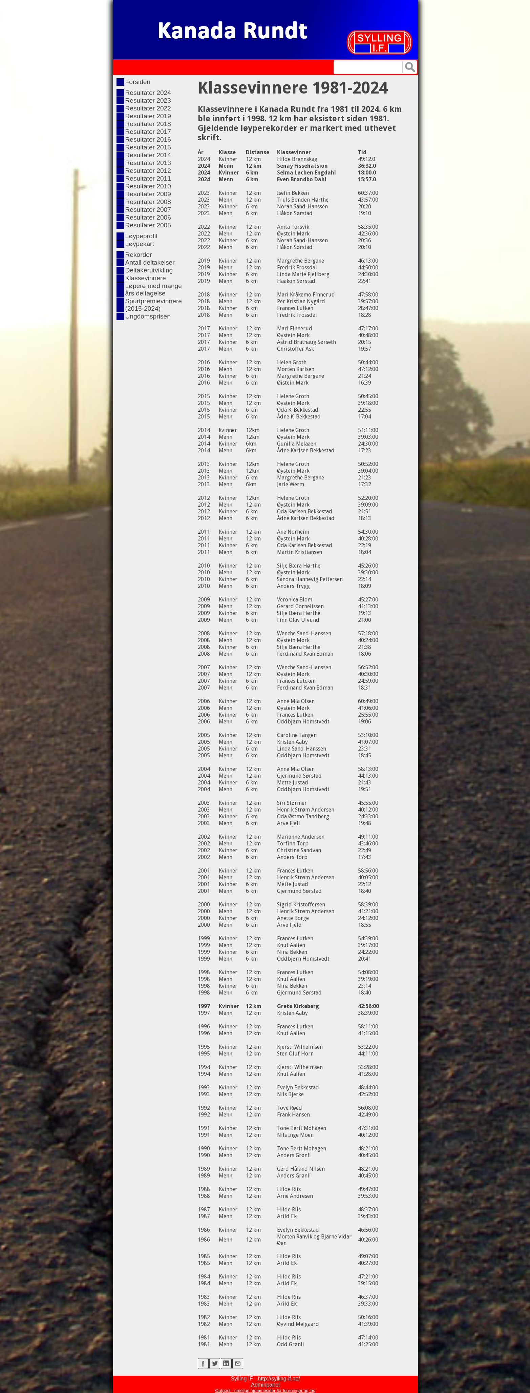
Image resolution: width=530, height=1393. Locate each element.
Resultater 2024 (148, 92)
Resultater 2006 (148, 217)
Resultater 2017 (148, 131)
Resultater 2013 (148, 162)
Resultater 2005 (148, 225)
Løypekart (139, 243)
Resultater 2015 (148, 147)
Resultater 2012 (148, 170)
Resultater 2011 (148, 178)
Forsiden (138, 81)
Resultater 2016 (148, 139)
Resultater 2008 (148, 201)
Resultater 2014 (148, 155)
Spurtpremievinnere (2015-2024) (153, 305)
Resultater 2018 (148, 123)
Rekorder (138, 254)
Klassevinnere (145, 278)
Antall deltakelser (150, 262)
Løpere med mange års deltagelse (153, 289)
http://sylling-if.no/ (279, 1378)
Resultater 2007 (148, 209)
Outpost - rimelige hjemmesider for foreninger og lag (265, 1390)
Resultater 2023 (148, 100)
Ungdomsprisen (148, 316)
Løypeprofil (141, 236)
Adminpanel (265, 1385)
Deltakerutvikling (149, 270)
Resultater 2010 (148, 186)
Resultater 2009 (148, 194)
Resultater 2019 (148, 116)
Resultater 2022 (148, 108)
